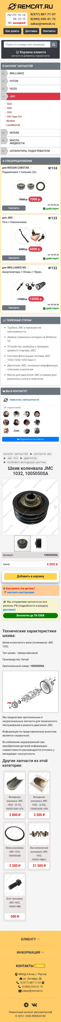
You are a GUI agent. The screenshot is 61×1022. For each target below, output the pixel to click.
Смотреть (14, 208)
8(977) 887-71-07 (43, 14)
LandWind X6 (13, 125)
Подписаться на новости (30, 439)
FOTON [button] (14, 81)
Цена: (6, 564)
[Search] (27, 44)
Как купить (12, 31)
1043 (9, 108)
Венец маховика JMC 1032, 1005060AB (14, 852)
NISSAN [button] (14, 132)
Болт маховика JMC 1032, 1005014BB (15, 902)
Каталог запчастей (15, 454)
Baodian (11, 121)
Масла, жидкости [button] (17, 142)
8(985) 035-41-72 (43, 19)
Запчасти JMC (43, 454)
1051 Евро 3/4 (14, 116)
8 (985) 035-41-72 (32, 986)
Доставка (31, 31)
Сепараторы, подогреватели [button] (30, 150)
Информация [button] (30, 952)
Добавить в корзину (30, 576)
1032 (9, 104)
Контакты (49, 31)
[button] (55, 507)
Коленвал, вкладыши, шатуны (26, 462)
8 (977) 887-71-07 (32, 982)
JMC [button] (12, 96)
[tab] (30, 73)
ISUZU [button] (13, 88)
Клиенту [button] (30, 939)
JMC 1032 (12, 458)
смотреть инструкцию (20, 592)
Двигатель (30, 458)
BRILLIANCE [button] (17, 73)
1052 (9, 112)
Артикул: (8, 555)
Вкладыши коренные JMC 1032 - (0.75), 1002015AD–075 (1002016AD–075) (14, 805)
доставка (9, 609)
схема (40, 965)
